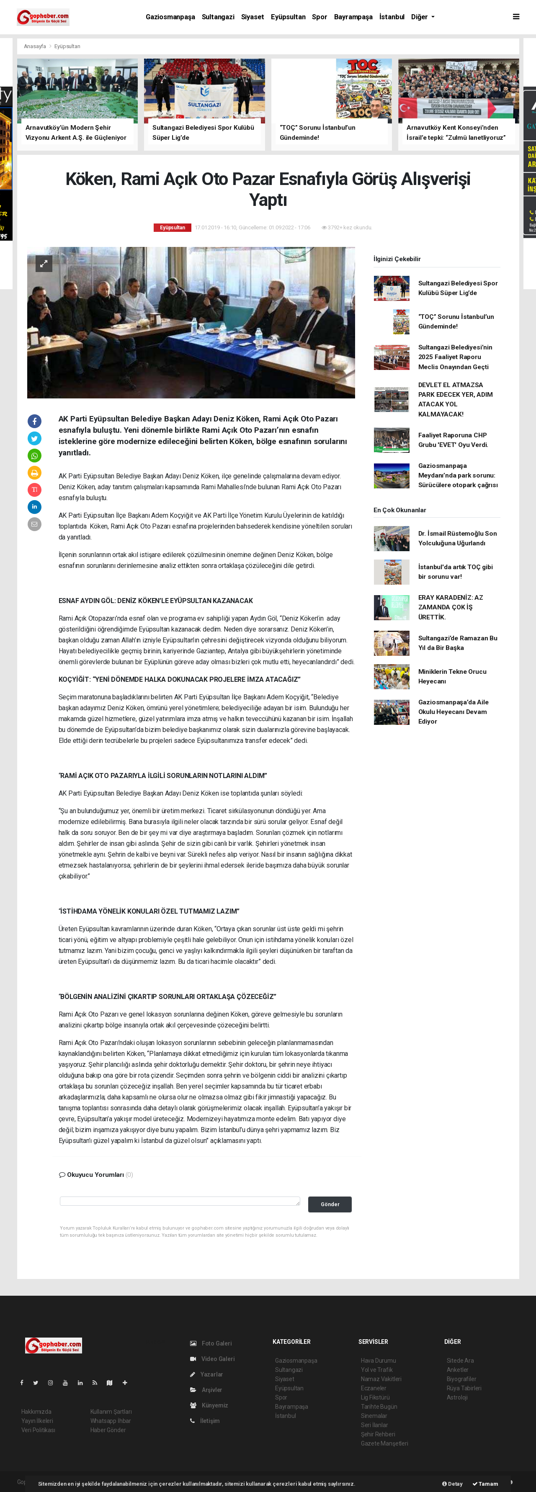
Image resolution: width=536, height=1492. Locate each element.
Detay (452, 1484)
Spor (319, 17)
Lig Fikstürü (375, 1397)
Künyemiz (209, 1405)
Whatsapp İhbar (110, 1421)
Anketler (458, 1369)
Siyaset (253, 17)
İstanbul (392, 17)
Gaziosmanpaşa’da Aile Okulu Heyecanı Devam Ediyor (453, 712)
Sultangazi (218, 17)
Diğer (420, 17)
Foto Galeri (211, 1343)
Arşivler (206, 1390)
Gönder (330, 1204)
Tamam (485, 1484)
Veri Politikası (38, 1430)
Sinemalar (374, 1415)
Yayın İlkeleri (37, 1421)
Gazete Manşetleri (384, 1443)
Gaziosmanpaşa (170, 17)
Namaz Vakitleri (381, 1379)
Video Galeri (212, 1359)
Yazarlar (206, 1374)
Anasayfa (35, 46)
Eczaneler (374, 1388)
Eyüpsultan (288, 17)
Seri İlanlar (374, 1425)
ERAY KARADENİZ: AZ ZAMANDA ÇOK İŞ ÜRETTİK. (451, 607)
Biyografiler (462, 1379)
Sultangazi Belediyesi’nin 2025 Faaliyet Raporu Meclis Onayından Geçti (455, 357)
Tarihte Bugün (379, 1406)
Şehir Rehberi (378, 1434)
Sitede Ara (460, 1360)
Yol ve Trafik (377, 1369)
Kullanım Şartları (111, 1411)
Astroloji (457, 1397)
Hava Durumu (378, 1360)
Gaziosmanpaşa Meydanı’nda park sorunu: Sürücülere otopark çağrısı (458, 475)
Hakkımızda (36, 1411)
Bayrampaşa (353, 17)
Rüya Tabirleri (464, 1388)
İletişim (205, 1421)
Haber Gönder (108, 1430)
